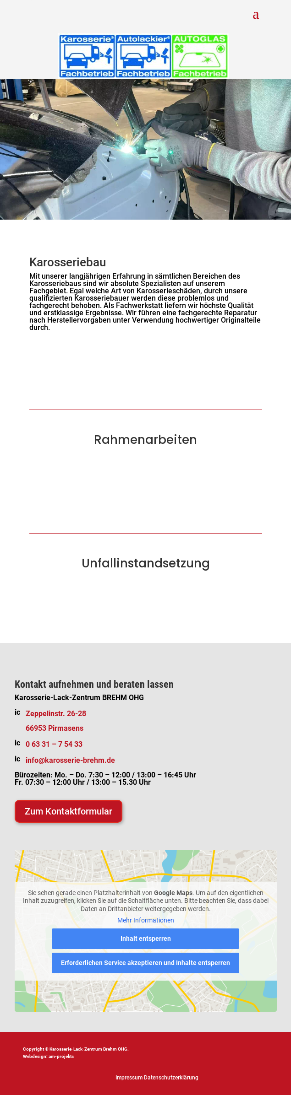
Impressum (129, 1077)
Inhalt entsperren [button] (146, 938)
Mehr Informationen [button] (145, 920)
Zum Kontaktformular (68, 811)
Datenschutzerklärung (171, 1077)
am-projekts (61, 1056)
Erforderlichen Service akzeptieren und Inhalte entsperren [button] (145, 962)
